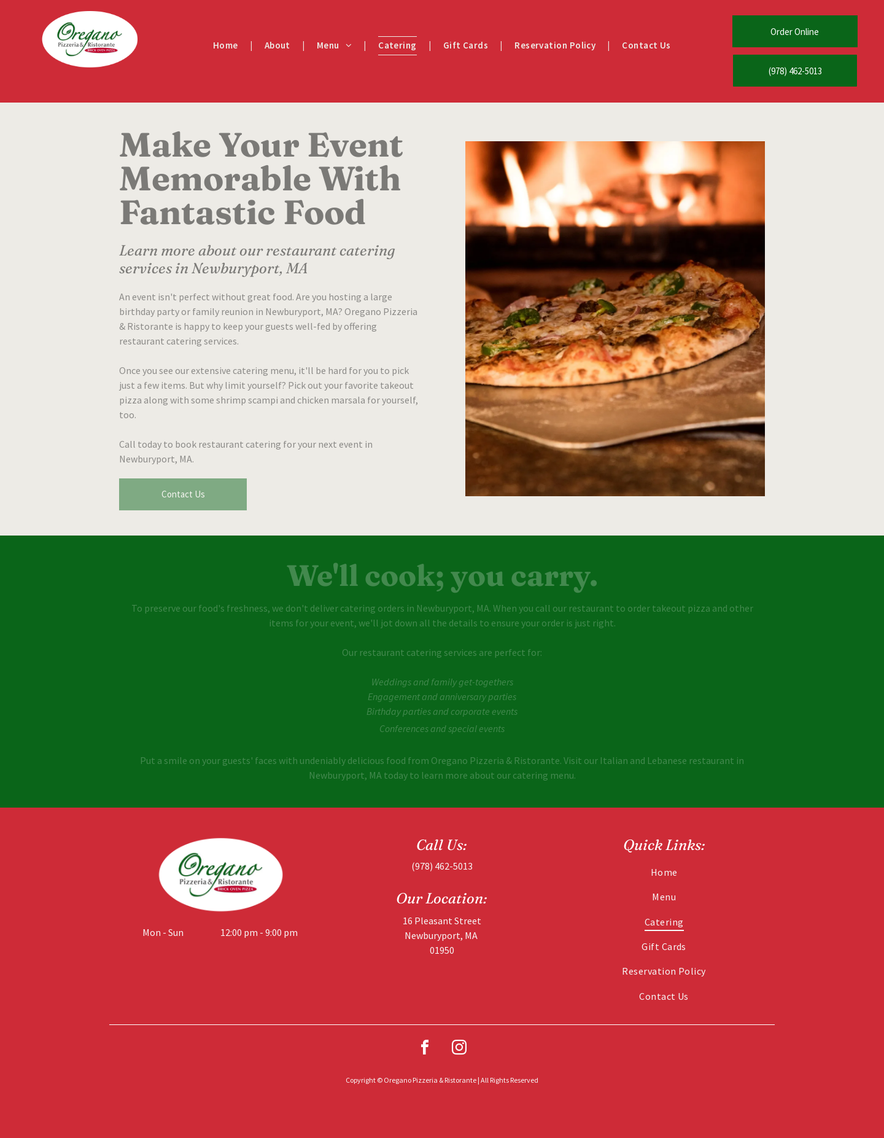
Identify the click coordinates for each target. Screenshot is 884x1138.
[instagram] (459, 1049)
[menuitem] (226, 45)
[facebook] (425, 1049)
